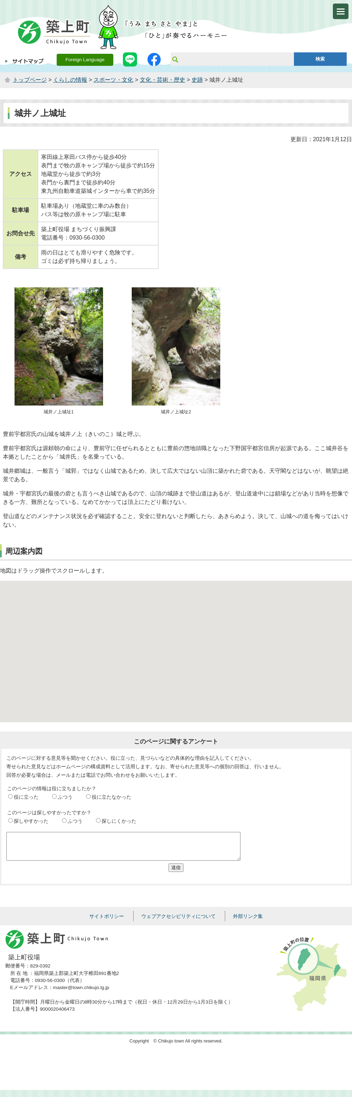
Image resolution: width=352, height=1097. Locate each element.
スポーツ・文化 (113, 80)
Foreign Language (85, 59)
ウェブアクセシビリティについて (178, 921)
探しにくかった (119, 821)
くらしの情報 (70, 80)
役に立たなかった (111, 797)
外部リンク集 (248, 921)
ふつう (65, 797)
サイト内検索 (175, 59)
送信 (176, 872)
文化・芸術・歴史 (162, 80)
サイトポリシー (106, 921)
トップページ (30, 80)
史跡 (197, 80)
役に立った (26, 797)
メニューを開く (340, 11)
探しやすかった (31, 821)
